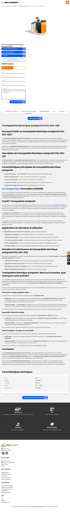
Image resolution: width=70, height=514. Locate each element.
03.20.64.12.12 (5, 449)
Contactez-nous (6, 450)
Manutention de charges (7, 485)
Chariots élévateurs (6, 492)
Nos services (4, 476)
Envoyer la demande (17, 102)
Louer (16, 68)
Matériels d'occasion (6, 474)
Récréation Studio (45, 511)
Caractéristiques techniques (10, 48)
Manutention (4, 490)
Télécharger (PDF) (34, 118)
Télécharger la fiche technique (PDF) (34, 397)
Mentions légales (34, 511)
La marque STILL (10, 188)
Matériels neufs (5, 472)
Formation (5, 55)
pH (55, 511)
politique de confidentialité (36, 506)
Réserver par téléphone (13, 60)
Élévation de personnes (6, 487)
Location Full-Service (6, 477)
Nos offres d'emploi (6, 479)
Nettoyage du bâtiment (7, 489)
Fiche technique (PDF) (8, 52)
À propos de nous (5, 461)
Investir (4, 68)
